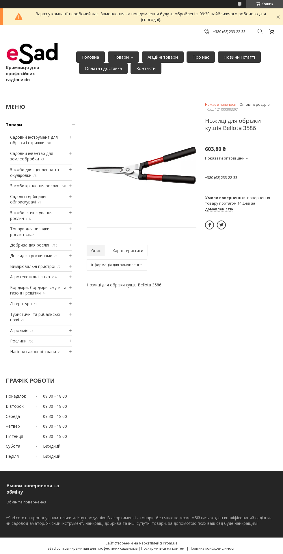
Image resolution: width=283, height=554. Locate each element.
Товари (121, 57)
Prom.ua (170, 543)
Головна (90, 57)
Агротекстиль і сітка (30, 276)
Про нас (200, 57)
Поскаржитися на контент (163, 548)
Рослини (18, 341)
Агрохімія (19, 330)
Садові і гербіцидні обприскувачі (28, 199)
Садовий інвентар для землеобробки (31, 156)
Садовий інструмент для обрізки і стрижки (34, 140)
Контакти (146, 68)
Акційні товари (163, 57)
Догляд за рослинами (31, 255)
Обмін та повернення (26, 502)
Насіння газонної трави (33, 351)
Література (21, 303)
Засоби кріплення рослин (34, 185)
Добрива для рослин (30, 245)
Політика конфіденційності (212, 548)
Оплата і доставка (103, 68)
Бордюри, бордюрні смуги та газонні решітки (38, 290)
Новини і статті (239, 57)
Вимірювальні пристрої (32, 266)
